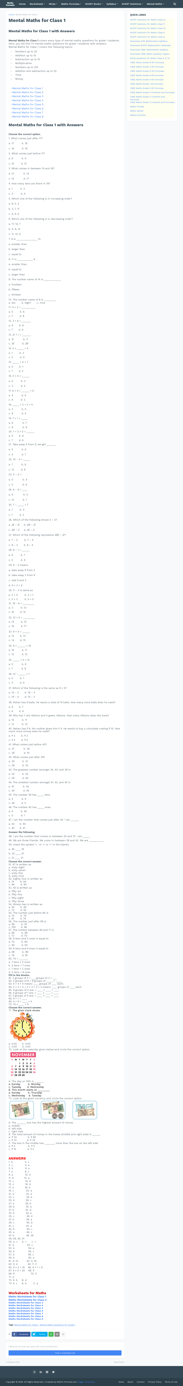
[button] (174, 4)
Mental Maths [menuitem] (154, 4)
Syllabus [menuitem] (111, 4)
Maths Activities (138, 115)
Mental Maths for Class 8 (27, 116)
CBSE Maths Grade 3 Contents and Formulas (152, 102)
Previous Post (13, 1362)
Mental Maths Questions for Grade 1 (57, 1325)
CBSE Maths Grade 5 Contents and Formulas (152, 92)
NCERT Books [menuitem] (93, 4)
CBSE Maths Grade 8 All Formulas (146, 79)
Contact (141, 1382)
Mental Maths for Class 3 (27, 96)
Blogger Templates (86, 1382)
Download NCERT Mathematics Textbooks (150, 45)
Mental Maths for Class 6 (27, 108)
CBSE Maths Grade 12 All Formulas (147, 62)
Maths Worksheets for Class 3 (26, 1302)
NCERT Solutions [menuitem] (131, 4)
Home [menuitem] (22, 4)
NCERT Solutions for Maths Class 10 (147, 28)
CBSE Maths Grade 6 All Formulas (146, 88)
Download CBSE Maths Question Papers (149, 54)
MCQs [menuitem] (52, 4)
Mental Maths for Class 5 (27, 104)
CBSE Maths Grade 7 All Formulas (146, 84)
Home (11, 15)
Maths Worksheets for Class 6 (26, 1310)
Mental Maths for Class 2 (27, 92)
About (130, 1382)
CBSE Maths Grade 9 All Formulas (146, 75)
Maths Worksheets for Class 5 (26, 1308)
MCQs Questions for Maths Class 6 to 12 (150, 58)
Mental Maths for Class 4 (27, 100)
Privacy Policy (154, 1382)
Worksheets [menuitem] (36, 4)
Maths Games (136, 111)
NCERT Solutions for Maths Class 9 (147, 32)
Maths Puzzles (137, 106)
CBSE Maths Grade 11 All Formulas (147, 67)
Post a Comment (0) (65, 1353)
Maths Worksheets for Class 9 (26, 1319)
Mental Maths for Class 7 (27, 112)
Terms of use (171, 1382)
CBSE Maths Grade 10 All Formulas (147, 71)
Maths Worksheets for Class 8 (26, 1316)
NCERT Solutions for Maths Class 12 (147, 20)
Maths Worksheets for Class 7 (26, 1313)
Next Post (118, 1362)
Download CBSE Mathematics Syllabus (149, 49)
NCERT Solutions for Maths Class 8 (147, 37)
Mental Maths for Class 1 (27, 15)
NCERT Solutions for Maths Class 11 (147, 24)
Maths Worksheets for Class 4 (26, 1305)
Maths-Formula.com (67, 1382)
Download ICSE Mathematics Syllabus (148, 41)
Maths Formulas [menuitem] (70, 4)
